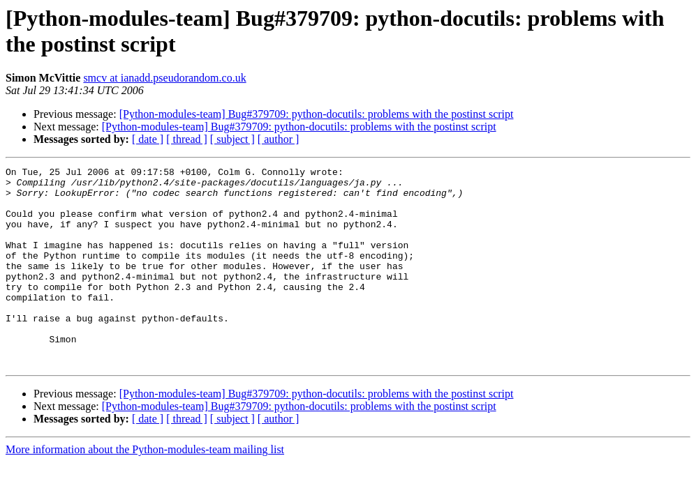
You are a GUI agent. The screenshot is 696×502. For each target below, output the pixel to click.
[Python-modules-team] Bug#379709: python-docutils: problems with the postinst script (316, 114)
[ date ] (147, 139)
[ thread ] (186, 139)
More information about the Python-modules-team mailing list (145, 489)
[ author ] (278, 139)
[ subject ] (232, 139)
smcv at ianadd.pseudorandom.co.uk (164, 78)
